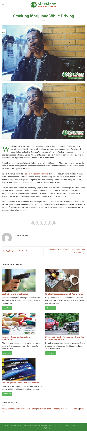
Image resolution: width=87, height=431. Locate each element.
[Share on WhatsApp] (33, 223)
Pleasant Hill (74, 409)
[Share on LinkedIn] (54, 223)
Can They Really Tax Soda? (14, 251)
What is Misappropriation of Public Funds (64, 294)
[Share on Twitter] (41, 223)
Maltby (40, 409)
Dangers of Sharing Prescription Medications (17, 338)
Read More (7, 308)
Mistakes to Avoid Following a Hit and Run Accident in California (64, 338)
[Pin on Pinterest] (50, 223)
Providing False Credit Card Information (20, 383)
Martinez (47, 409)
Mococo (56, 409)
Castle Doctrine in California (15, 294)
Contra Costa (20, 409)
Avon (4, 409)
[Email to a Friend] (45, 223)
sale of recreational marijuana (36, 174)
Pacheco (63, 409)
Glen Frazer (31, 409)
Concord (10, 409)
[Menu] (3, 5)
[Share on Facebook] (37, 223)
